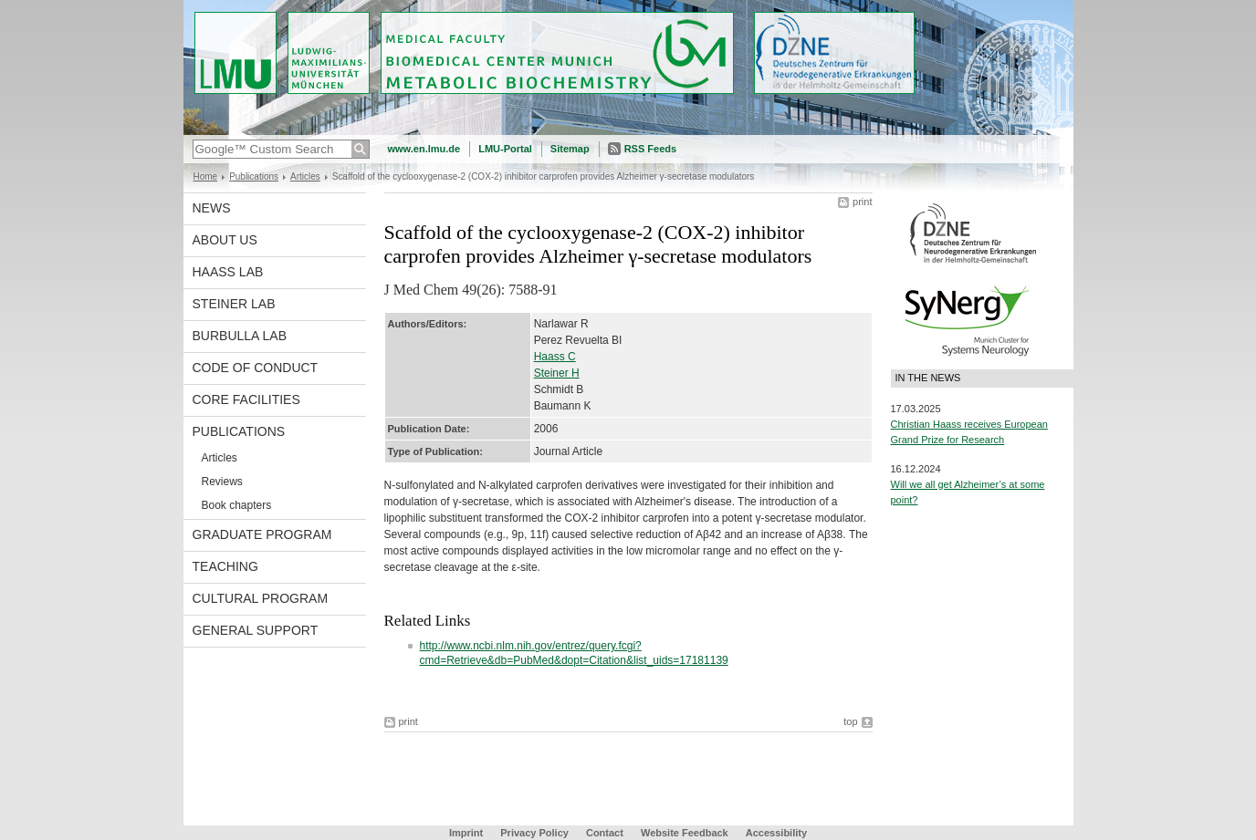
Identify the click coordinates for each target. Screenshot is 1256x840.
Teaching (225, 566)
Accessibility (776, 832)
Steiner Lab (234, 303)
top (850, 721)
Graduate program (262, 534)
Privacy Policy (534, 832)
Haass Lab (228, 271)
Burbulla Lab (240, 335)
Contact (604, 832)
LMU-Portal (505, 148)
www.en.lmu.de (424, 148)
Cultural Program (261, 598)
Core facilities (246, 399)
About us (225, 240)
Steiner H (557, 373)
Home (206, 176)
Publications (253, 176)
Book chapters (237, 505)
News (212, 208)
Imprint (466, 832)
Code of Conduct (256, 367)
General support (256, 630)
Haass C (555, 356)
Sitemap (570, 148)
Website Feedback (684, 832)
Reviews (222, 481)
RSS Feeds (650, 148)
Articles (305, 176)
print (862, 201)
